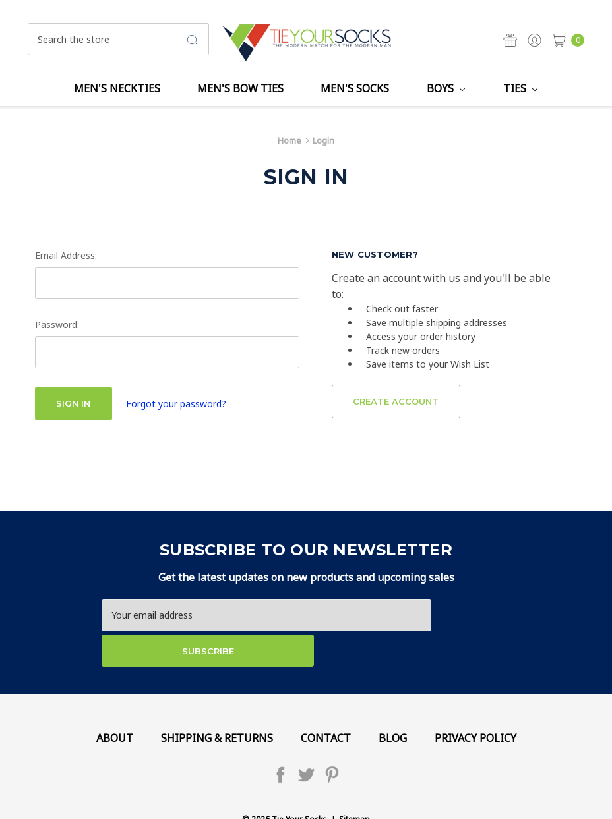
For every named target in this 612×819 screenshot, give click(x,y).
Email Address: (66, 255)
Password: (57, 324)
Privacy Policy (475, 702)
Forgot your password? (176, 403)
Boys (446, 88)
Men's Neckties (117, 88)
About (114, 702)
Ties (520, 88)
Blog (393, 702)
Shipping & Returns (217, 702)
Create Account (396, 401)
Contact (326, 702)
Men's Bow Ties (240, 88)
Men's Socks (355, 88)
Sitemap (354, 784)
